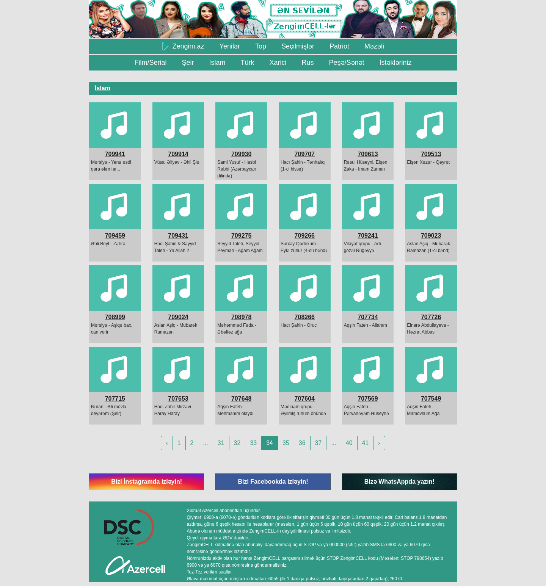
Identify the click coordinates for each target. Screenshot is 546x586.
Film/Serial (150, 62)
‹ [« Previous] (167, 443)
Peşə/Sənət (346, 62)
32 (237, 443)
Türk (247, 62)
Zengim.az (183, 45)
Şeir (188, 62)
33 (253, 443)
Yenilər (230, 46)
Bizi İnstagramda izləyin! (146, 481)
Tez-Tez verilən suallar (209, 572)
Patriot (339, 46)
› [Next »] (379, 443)
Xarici (277, 62)
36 (302, 443)
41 (365, 443)
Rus (307, 62)
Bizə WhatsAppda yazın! (399, 481)
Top (260, 46)
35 (285, 443)
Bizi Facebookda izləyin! (273, 481)
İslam (217, 62)
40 (349, 443)
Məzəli (374, 46)
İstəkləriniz (396, 62)
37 (318, 443)
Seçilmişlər (297, 46)
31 (221, 443)
